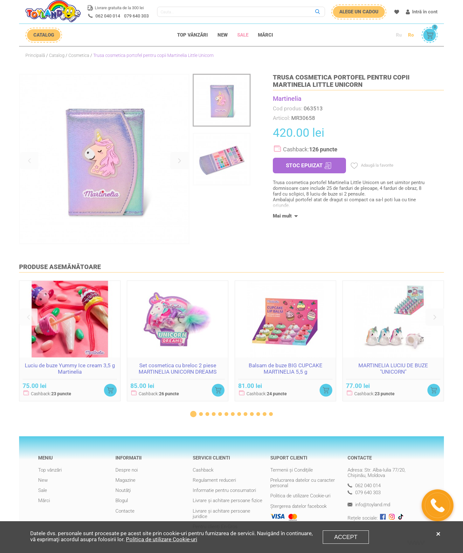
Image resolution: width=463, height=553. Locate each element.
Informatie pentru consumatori (224, 490)
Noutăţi (123, 490)
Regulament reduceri (214, 480)
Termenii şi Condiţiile (291, 470)
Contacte (125, 511)
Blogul (121, 500)
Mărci (265, 35)
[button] (29, 160)
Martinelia (287, 98)
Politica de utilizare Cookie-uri (300, 496)
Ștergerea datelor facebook (298, 506)
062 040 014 (107, 15)
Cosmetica (78, 55)
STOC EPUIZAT (308, 165)
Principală (35, 55)
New (223, 35)
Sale (242, 35)
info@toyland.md (369, 505)
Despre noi (126, 470)
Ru (399, 35)
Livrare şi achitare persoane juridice (221, 513)
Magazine (125, 480)
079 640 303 (136, 15)
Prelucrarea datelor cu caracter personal (302, 482)
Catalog (57, 55)
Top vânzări (192, 35)
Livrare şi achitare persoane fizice (227, 500)
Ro (411, 35)
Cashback (203, 470)
